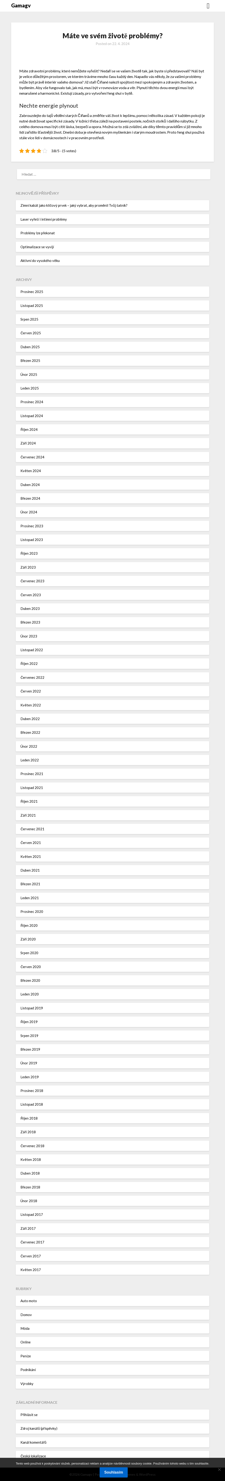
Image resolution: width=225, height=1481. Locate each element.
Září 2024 (28, 443)
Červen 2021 (30, 842)
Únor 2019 (28, 1063)
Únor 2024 (28, 512)
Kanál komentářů (33, 1442)
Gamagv (21, 5)
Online (25, 1342)
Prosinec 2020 (31, 911)
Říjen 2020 (29, 925)
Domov (26, 1315)
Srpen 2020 (29, 953)
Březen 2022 (30, 732)
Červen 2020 (30, 967)
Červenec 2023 (32, 581)
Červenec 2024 (32, 457)
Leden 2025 (29, 388)
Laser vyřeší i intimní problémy (43, 219)
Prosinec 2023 (31, 526)
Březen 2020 (30, 980)
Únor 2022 (28, 746)
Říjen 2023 (29, 553)
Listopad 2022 (31, 650)
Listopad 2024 (31, 416)
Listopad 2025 (31, 305)
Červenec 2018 (32, 1146)
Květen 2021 (30, 856)
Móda (24, 1328)
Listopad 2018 (31, 1104)
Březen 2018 (30, 1187)
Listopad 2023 (31, 540)
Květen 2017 (30, 1270)
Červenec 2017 (32, 1242)
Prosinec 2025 (31, 292)
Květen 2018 (30, 1159)
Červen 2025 (30, 333)
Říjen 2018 (29, 1118)
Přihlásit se (29, 1415)
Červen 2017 (30, 1256)
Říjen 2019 (29, 1022)
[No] (219, 1469)
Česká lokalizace (33, 1456)
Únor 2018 (28, 1201)
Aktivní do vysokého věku (39, 260)
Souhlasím (113, 1472)
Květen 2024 (30, 471)
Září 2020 (28, 939)
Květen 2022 (30, 705)
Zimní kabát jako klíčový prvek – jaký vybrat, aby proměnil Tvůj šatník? (73, 205)
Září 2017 (28, 1228)
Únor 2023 (28, 636)
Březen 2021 (30, 884)
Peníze (25, 1356)
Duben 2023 (30, 608)
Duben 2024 (30, 485)
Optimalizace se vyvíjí (37, 247)
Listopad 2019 (31, 1008)
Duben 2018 (30, 1173)
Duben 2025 (30, 347)
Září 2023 (28, 567)
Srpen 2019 (29, 1035)
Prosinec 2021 (31, 774)
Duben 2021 (30, 870)
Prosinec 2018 (31, 1090)
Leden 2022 (29, 760)
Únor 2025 (28, 374)
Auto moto (28, 1301)
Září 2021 (28, 815)
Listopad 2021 (31, 788)
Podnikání (28, 1370)
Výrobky (26, 1383)
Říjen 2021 (29, 801)
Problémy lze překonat (37, 233)
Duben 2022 (30, 719)
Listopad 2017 (31, 1214)
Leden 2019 (29, 1077)
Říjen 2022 (29, 663)
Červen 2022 (30, 691)
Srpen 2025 (29, 319)
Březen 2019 (30, 1049)
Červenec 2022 (32, 677)
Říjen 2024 (29, 429)
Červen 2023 (30, 595)
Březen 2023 (30, 622)
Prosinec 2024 (31, 402)
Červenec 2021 (32, 829)
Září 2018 (28, 1132)
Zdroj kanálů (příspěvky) (38, 1428)
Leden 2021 (29, 898)
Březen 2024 (30, 498)
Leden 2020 (29, 994)
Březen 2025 (30, 360)
